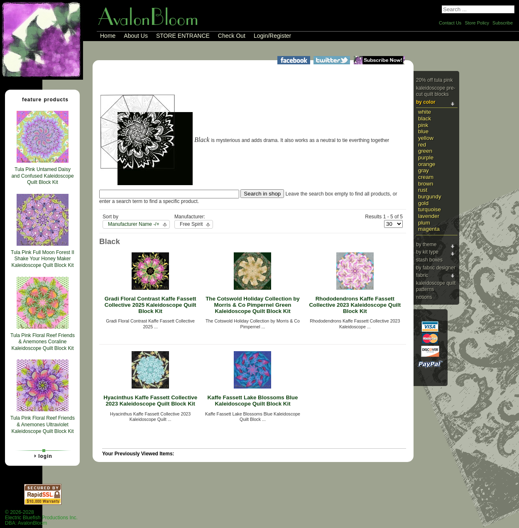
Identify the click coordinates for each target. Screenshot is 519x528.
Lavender (428, 216)
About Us (136, 35)
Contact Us (450, 22)
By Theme (426, 244)
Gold (423, 203)
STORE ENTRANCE (183, 35)
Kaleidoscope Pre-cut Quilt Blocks (435, 91)
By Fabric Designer (435, 268)
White (424, 112)
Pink (423, 125)
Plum (424, 223)
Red (422, 145)
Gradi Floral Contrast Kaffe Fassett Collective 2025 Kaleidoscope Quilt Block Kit (150, 305)
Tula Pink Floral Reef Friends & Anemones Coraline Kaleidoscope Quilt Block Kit (42, 341)
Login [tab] (42, 455)
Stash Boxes (429, 260)
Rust (422, 190)
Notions (424, 297)
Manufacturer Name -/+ (133, 224)
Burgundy (429, 196)
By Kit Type (427, 252)
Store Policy (477, 22)
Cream (425, 177)
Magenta (429, 229)
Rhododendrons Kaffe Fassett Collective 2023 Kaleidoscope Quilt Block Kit (355, 305)
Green (425, 151)
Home (107, 35)
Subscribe (502, 22)
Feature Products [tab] (42, 99)
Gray (423, 170)
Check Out (231, 35)
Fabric (422, 275)
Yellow (425, 138)
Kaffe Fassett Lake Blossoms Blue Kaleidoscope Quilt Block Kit (253, 400)
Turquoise (429, 209)
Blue (423, 131)
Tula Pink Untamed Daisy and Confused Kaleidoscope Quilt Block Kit (42, 175)
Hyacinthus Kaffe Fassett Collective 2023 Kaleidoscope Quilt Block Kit (150, 400)
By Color (426, 102)
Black (424, 118)
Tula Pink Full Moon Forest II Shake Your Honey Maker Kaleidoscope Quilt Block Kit (42, 258)
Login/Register (272, 35)
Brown (425, 184)
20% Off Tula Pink (434, 80)
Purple (425, 157)
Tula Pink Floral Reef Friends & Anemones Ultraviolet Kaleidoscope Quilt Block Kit (42, 424)
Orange (427, 164)
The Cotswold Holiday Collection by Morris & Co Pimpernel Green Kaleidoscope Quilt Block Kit (253, 305)
